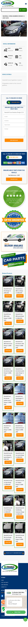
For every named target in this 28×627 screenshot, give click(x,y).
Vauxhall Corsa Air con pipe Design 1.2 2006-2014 (8, 482)
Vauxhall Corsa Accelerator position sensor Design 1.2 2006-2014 (7, 400)
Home (2, 580)
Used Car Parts (4, 582)
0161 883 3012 (15, 102)
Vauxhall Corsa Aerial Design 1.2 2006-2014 (19, 398)
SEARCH (24, 9)
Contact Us (3, 587)
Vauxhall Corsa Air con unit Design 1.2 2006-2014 (8, 510)
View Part (8, 295)
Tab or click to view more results (14, 553)
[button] (14, 554)
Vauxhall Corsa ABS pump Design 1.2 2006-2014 (20, 316)
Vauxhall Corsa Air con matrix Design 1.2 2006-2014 (20, 455)
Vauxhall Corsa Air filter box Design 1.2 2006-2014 (8, 537)
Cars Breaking (4, 584)
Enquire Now (14, 179)
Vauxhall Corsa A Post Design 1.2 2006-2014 (8, 290)
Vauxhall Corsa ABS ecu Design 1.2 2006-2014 (19, 290)
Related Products (7, 273)
